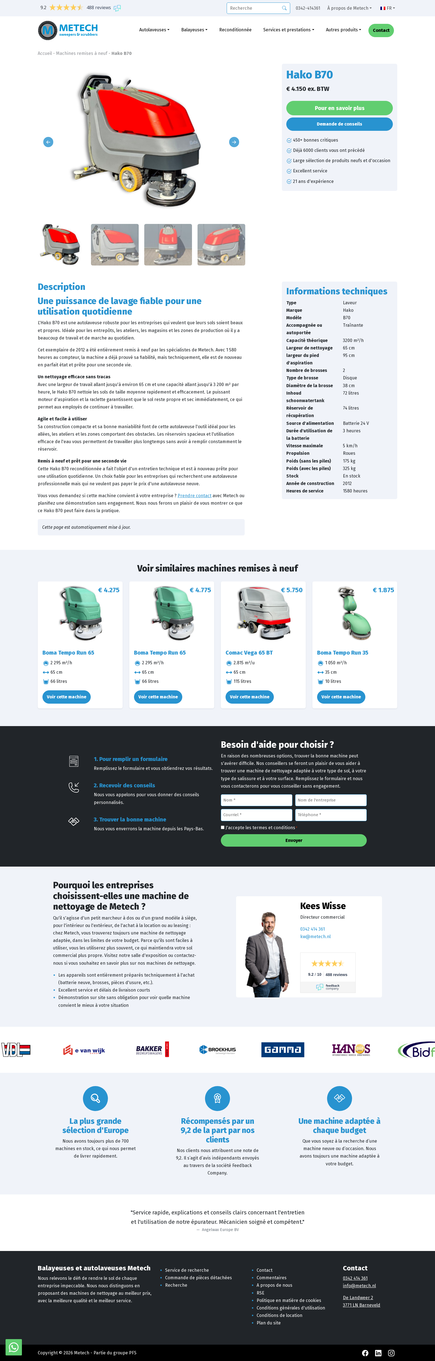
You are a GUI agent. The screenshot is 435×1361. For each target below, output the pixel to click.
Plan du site (269, 1323)
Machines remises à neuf (81, 53)
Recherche (176, 1285)
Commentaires (272, 1277)
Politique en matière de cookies (289, 1300)
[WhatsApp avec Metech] (14, 1347)
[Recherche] (284, 8)
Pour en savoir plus (340, 108)
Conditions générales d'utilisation (291, 1308)
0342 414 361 (312, 929)
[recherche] (258, 8)
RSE (260, 1293)
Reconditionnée (235, 29)
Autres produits (342, 29)
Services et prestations (287, 29)
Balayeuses (192, 29)
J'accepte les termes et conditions (261, 828)
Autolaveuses (152, 29)
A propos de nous (274, 1285)
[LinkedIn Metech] (379, 1352)
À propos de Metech (347, 8)
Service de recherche (187, 1270)
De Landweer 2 (358, 1297)
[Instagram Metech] (391, 1352)
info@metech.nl (359, 1285)
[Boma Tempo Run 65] (80, 613)
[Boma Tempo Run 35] (355, 613)
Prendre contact (194, 495)
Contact (381, 30)
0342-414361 (308, 8)
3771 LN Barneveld (361, 1305)
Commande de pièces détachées (198, 1277)
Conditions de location (279, 1315)
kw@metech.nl (315, 936)
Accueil (45, 53)
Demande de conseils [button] (339, 124)
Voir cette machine (66, 696)
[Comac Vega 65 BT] (263, 613)
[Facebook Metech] (366, 1352)
